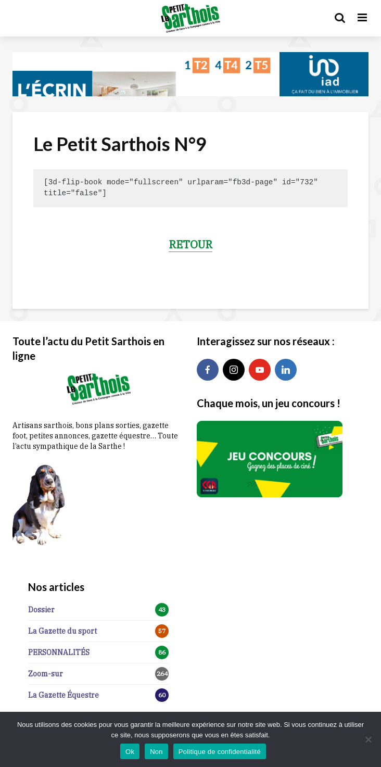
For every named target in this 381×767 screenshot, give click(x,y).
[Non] (368, 739)
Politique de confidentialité (220, 752)
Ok (129, 752)
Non (156, 752)
